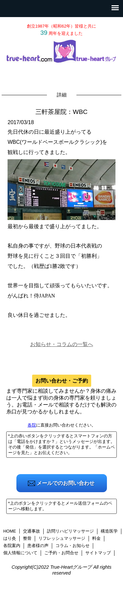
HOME (9, 531)
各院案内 (11, 545)
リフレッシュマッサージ (61, 538)
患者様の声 (38, 545)
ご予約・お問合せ (61, 552)
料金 (96, 538)
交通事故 (31, 531)
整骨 (27, 538)
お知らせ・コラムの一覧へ (61, 344)
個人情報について (20, 552)
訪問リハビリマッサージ (70, 531)
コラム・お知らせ (72, 545)
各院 (32, 425)
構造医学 (109, 531)
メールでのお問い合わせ (65, 483)
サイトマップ (98, 552)
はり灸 (9, 538)
